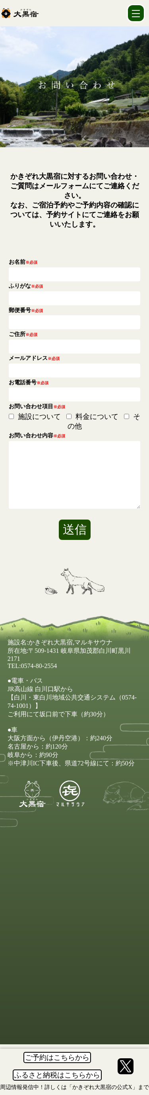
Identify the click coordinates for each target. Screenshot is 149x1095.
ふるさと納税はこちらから (57, 1075)
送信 (75, 541)
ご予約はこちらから (57, 1057)
